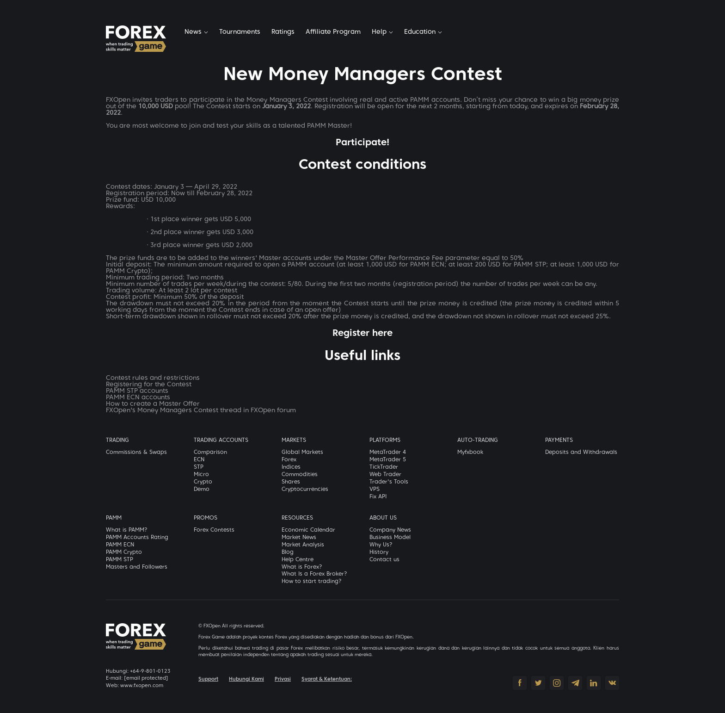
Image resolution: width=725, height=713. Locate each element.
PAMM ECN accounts (138, 398)
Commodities (300, 474)
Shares (291, 482)
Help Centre (297, 560)
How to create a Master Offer (153, 404)
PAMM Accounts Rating (137, 537)
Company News (390, 530)
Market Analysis (303, 545)
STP (198, 467)
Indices (291, 467)
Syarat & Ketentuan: (326, 679)
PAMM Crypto (124, 552)
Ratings (283, 32)
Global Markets (302, 452)
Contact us (384, 560)
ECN (199, 460)
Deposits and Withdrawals (581, 452)
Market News (299, 537)
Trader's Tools (388, 482)
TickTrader (383, 467)
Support (208, 679)
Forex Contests (214, 530)
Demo (201, 489)
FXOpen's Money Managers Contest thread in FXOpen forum (201, 411)
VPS (374, 489)
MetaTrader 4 (387, 452)
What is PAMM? (126, 530)
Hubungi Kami (246, 679)
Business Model (390, 537)
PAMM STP (119, 560)
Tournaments (239, 32)
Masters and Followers (136, 567)
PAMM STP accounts (137, 391)
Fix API (378, 497)
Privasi (283, 679)
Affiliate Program (333, 32)
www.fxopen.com (141, 685)
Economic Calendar (308, 530)
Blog (288, 552)
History (378, 552)
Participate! (362, 143)
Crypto (203, 482)
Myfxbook (470, 452)
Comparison (210, 452)
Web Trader (385, 474)
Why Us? (381, 545)
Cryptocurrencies (305, 489)
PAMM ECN (120, 545)
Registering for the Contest (148, 385)
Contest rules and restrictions (153, 378)
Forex (289, 460)
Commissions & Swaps (136, 452)
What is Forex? (302, 567)
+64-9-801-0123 (150, 671)
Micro (201, 474)
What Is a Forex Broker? (314, 574)
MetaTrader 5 (387, 460)
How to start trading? (312, 581)
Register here (362, 333)
